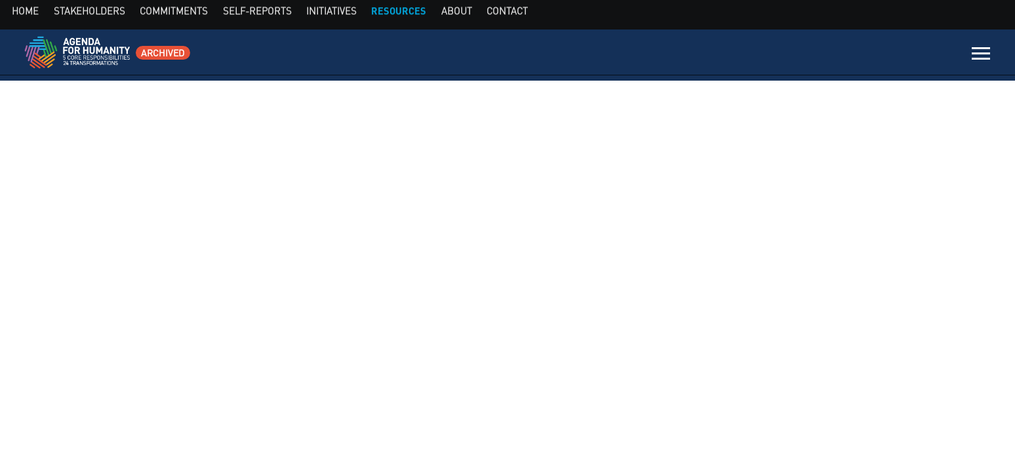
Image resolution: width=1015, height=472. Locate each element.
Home (550, 56)
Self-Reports (740, 56)
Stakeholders (601, 56)
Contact (939, 56)
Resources (855, 56)
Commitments (671, 56)
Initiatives (801, 56)
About (900, 56)
